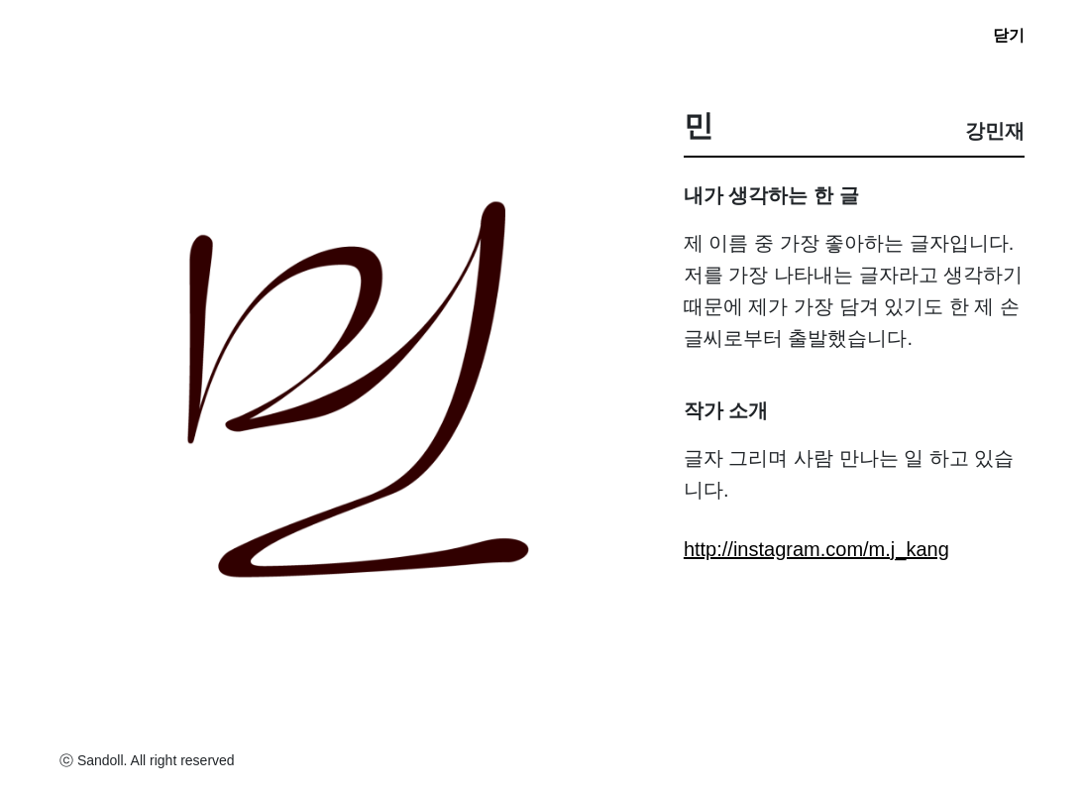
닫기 (1009, 35)
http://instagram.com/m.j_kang (816, 549)
